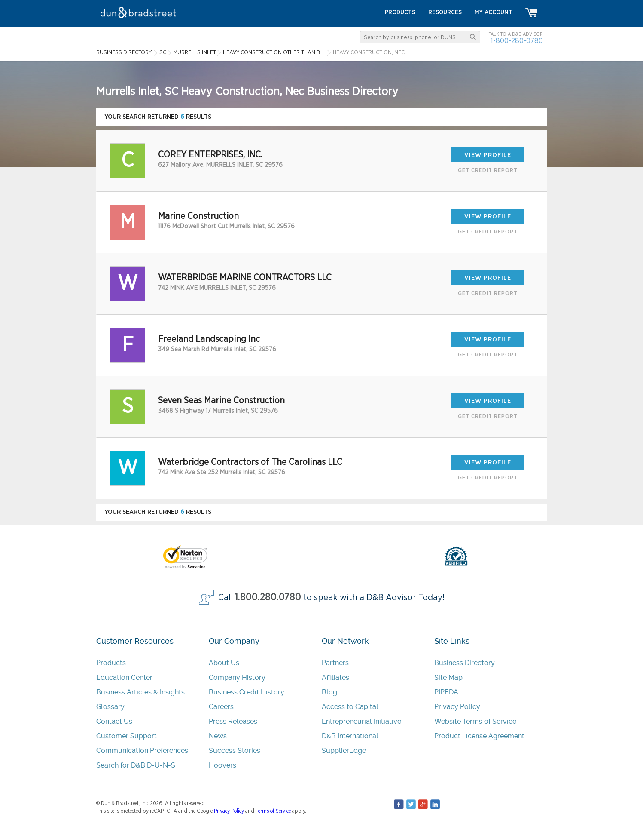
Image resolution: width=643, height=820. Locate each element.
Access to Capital (350, 707)
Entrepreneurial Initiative (361, 721)
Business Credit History (246, 692)
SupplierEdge (344, 750)
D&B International (350, 736)
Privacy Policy (457, 707)
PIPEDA (446, 692)
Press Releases (233, 721)
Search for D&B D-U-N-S (135, 765)
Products (111, 663)
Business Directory (464, 663)
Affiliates (335, 677)
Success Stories (234, 750)
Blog (329, 692)
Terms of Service (273, 811)
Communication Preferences (142, 750)
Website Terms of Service (475, 721)
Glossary (110, 707)
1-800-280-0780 (517, 40)
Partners (335, 663)
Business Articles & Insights (140, 692)
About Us (224, 663)
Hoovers (222, 765)
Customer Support (126, 736)
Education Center (124, 677)
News (218, 736)
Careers (221, 707)
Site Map (448, 677)
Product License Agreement (479, 736)
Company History (237, 677)
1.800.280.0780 (268, 597)
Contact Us (114, 721)
